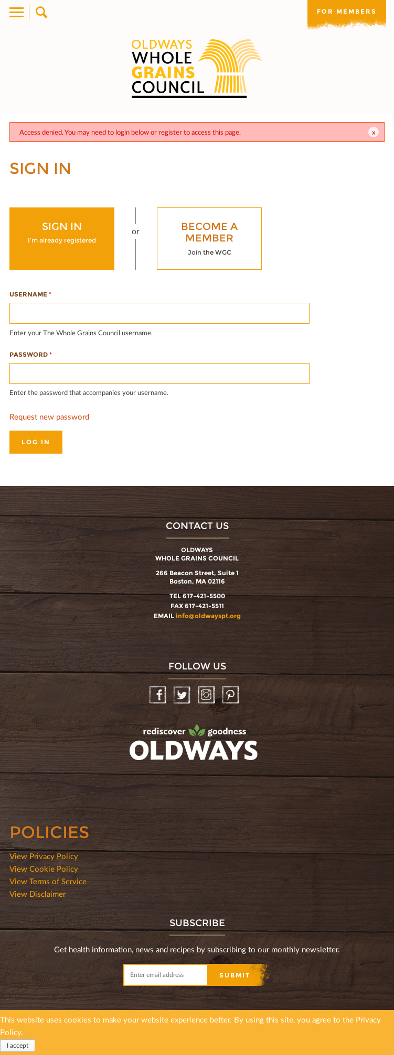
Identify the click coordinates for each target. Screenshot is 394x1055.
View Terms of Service (48, 881)
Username (30, 294)
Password (30, 354)
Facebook (159, 695)
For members (347, 11)
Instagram (207, 695)
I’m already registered (62, 232)
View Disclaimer (37, 893)
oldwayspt (147, 770)
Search (40, 12)
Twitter (183, 695)
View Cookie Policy (43, 868)
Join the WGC (209, 238)
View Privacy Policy (43, 856)
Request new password (49, 416)
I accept (17, 1045)
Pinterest (231, 695)
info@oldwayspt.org (208, 616)
